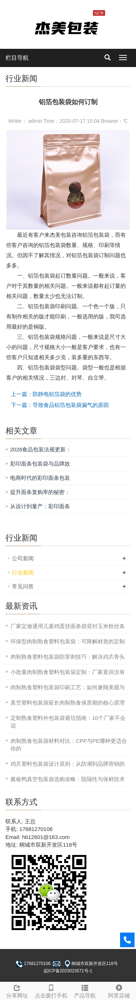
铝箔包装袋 (96, 235)
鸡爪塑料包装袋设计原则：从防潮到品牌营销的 (68, 764)
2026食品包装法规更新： (40, 449)
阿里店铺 (119, 990)
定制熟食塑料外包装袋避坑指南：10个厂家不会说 (68, 722)
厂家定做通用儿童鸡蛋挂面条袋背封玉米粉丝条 (68, 626)
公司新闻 (23, 558)
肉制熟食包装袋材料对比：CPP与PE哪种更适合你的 (69, 745)
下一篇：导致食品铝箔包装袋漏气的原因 (60, 405)
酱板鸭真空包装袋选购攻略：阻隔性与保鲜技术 (68, 779)
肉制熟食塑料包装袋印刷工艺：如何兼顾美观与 (68, 687)
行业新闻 (23, 572)
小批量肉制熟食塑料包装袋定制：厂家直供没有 (68, 672)
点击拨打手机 (51, 990)
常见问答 (23, 586)
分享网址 (17, 990)
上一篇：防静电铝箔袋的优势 (46, 394)
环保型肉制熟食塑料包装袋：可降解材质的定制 (68, 641)
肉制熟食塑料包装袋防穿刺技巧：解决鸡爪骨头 (68, 657)
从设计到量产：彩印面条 (40, 506)
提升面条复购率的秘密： (40, 492)
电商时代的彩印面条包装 (40, 478)
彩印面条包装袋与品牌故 (40, 463)
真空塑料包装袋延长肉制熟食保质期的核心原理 (68, 702)
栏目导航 (17, 58)
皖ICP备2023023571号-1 (68, 970)
